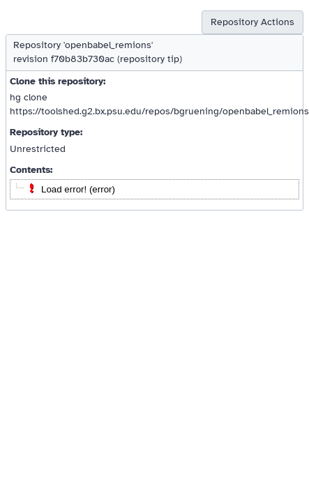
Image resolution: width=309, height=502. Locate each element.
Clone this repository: (57, 81)
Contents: (31, 170)
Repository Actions (252, 22)
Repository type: (46, 132)
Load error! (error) (78, 189)
